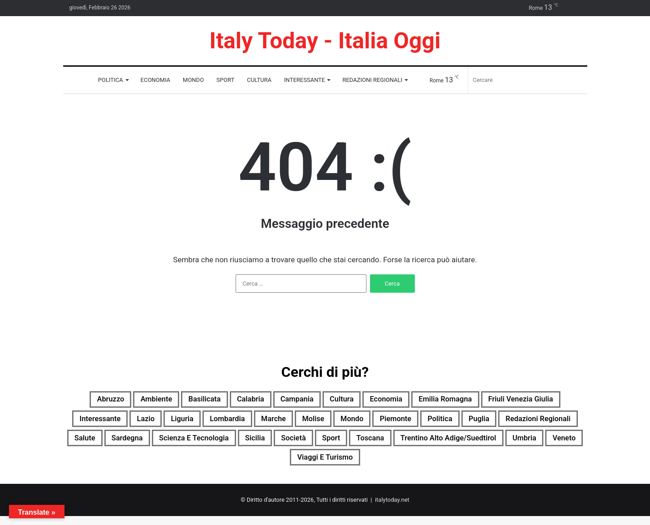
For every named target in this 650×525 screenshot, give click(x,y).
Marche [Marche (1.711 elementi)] (407, 422)
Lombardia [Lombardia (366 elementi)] (352, 422)
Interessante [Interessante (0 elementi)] (203, 422)
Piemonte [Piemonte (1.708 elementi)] (550, 422)
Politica (110, 80)
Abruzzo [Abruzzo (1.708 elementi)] (119, 400)
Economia (156, 80)
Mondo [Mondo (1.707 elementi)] (499, 422)
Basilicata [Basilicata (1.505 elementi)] (230, 400)
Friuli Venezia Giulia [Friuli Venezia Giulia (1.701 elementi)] (120, 422)
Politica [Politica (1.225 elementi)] (88, 443)
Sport (225, 80)
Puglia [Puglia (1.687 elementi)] (134, 443)
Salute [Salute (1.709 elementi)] (275, 443)
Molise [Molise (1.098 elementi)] (453, 422)
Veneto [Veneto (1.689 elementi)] (399, 465)
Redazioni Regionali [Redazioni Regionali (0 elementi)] (204, 443)
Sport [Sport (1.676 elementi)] (566, 443)
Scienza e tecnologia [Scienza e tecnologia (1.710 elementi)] (404, 443)
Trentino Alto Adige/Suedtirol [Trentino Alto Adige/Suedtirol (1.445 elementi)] (261, 465)
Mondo (193, 80)
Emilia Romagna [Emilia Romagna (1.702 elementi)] (514, 400)
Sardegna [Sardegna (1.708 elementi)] (324, 443)
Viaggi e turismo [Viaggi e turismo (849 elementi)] (465, 465)
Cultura (259, 80)
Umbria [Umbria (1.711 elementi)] (352, 465)
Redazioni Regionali (372, 80)
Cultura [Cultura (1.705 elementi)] (392, 400)
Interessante (304, 80)
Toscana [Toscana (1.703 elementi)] (168, 465)
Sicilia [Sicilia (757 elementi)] (477, 443)
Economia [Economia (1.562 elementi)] (444, 400)
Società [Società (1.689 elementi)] (522, 443)
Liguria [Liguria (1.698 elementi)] (299, 422)
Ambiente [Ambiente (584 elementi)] (173, 400)
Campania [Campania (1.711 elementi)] (339, 400)
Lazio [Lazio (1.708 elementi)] (256, 422)
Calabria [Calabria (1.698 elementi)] (284, 400)
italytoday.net (392, 508)
